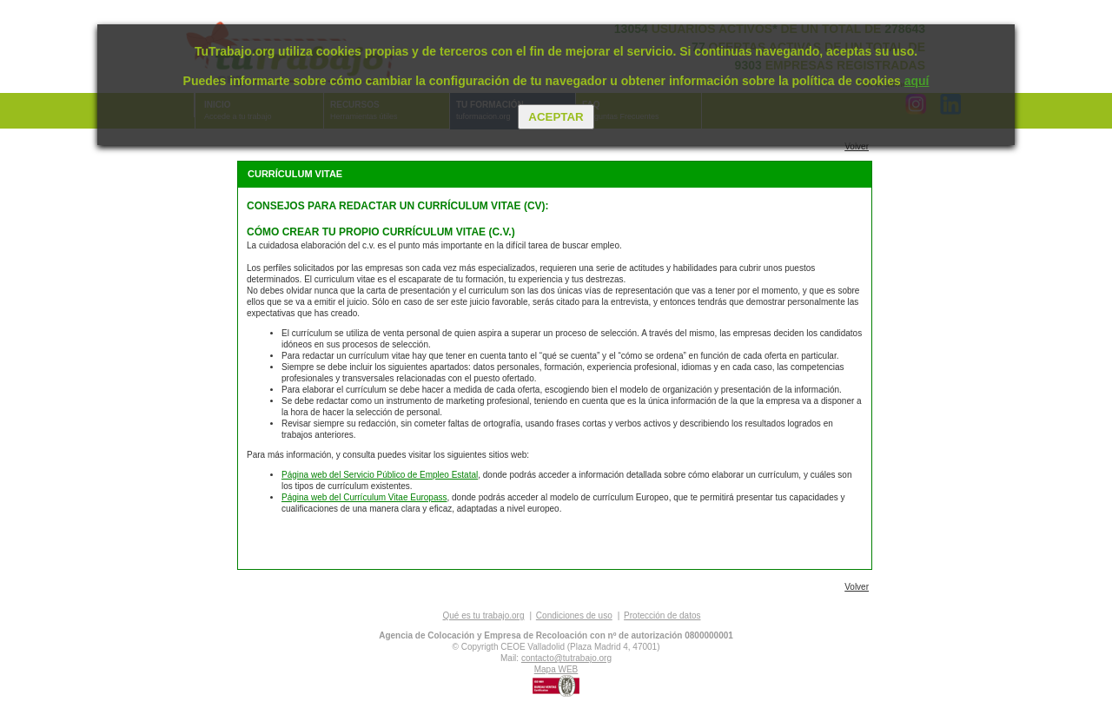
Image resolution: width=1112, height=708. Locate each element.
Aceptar (555, 116)
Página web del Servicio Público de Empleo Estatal (379, 475)
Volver (856, 146)
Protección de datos (662, 615)
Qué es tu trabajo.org (484, 615)
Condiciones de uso (574, 615)
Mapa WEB (556, 669)
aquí (917, 81)
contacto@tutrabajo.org (566, 658)
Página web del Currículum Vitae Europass (364, 497)
